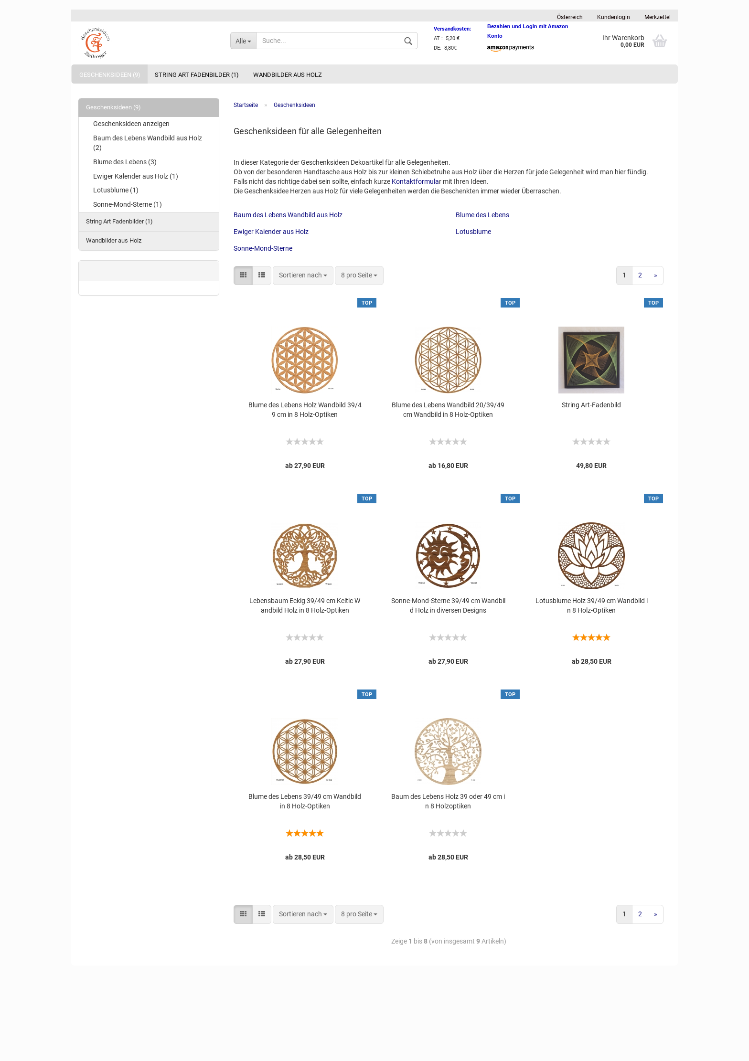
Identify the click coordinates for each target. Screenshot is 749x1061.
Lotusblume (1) (116, 190)
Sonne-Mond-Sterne (263, 248)
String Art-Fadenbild (591, 405)
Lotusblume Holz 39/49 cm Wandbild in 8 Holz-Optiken (591, 605)
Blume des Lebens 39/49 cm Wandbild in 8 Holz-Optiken (304, 801)
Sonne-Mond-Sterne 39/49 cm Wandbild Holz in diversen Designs (448, 605)
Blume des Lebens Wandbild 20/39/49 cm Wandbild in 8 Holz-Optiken (448, 409)
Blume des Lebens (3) (125, 162)
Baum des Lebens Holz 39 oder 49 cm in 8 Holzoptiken (448, 801)
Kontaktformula (415, 181)
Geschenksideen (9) (109, 74)
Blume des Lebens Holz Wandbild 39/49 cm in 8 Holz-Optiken (305, 409)
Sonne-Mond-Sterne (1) (127, 204)
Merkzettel (657, 17)
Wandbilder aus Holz (287, 74)
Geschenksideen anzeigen (131, 123)
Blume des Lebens (482, 215)
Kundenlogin (613, 17)
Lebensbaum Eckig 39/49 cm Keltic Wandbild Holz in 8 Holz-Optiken (304, 605)
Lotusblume (473, 231)
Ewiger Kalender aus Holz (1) (135, 176)
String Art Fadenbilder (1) (197, 74)
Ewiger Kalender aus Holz (271, 231)
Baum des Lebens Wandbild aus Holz (288, 215)
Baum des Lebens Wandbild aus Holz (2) (147, 142)
